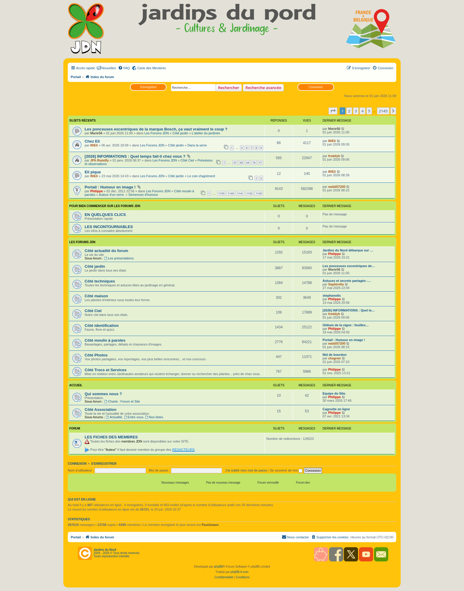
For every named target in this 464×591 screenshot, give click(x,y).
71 (260, 162)
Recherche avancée (263, 87)
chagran (334, 358)
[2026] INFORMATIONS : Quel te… (349, 310)
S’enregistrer (148, 87)
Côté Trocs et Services (105, 370)
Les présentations (119, 258)
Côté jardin (180, 133)
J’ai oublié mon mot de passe (246, 470)
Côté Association (100, 409)
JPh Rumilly (99, 160)
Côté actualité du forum (106, 250)
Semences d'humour (143, 194)
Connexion (316, 87)
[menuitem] (124, 68)
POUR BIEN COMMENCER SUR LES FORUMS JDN (104, 206)
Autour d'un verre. (112, 194)
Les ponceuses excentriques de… (349, 266)
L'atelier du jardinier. (206, 133)
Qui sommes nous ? (103, 394)
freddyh (334, 156)
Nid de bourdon (335, 354)
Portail (76, 77)
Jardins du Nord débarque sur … (348, 250)
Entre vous (133, 417)
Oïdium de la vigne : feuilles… (346, 325)
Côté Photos (96, 355)
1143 (259, 193)
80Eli (94, 145)
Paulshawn (210, 525)
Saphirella (336, 284)
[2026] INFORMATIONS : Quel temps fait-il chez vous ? (135, 156)
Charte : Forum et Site (122, 401)
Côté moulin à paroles (105, 340)
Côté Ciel (187, 160)
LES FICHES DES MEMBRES (111, 437)
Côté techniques (100, 281)
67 (234, 162)
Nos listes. (154, 417)
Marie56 (96, 133)
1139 (221, 193)
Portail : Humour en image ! (110, 187)
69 (247, 162)
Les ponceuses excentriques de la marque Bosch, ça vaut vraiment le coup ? (156, 129)
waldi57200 (336, 186)
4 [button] (362, 111)
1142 (249, 193)
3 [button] (356, 111)
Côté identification (102, 325)
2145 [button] (383, 111)
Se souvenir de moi (286, 470)
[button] (332, 110)
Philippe (96, 191)
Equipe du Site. (334, 393)
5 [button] (369, 111)
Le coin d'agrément (201, 176)
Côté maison (96, 296)
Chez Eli (92, 141)
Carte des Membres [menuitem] (151, 68)
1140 (231, 193)
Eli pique (93, 172)
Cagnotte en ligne (336, 409)
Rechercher (228, 87)
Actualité (114, 417)
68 (241, 162)
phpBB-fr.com (240, 572)
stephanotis (332, 295)
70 (253, 162)
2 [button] (349, 111)
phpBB (218, 566)
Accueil (75, 385)
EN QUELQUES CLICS (105, 214)
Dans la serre (197, 145)
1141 (240, 193)
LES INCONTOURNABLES (109, 227)
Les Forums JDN (156, 133)
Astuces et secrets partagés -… (347, 280)
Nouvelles (109, 68)
